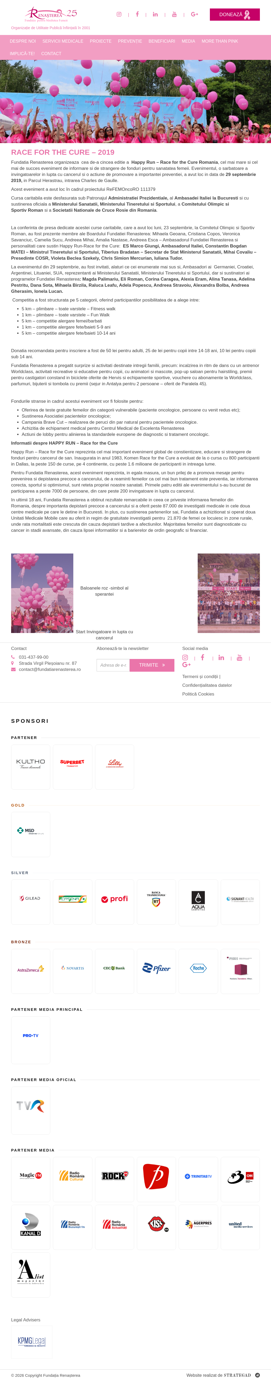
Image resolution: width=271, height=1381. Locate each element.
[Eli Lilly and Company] (114, 767)
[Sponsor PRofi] (114, 902)
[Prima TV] (156, 1179)
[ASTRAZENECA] (30, 971)
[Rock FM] (114, 1179)
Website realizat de (223, 1375)
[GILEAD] (30, 902)
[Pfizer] (156, 971)
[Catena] (72, 902)
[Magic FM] (30, 1179)
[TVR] (30, 1111)
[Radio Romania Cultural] (72, 1179)
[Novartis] (72, 971)
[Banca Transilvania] (156, 902)
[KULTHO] (30, 767)
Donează (234, 15)
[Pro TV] (30, 1040)
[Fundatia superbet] (72, 767)
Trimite (152, 665)
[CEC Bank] (114, 971)
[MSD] (30, 834)
